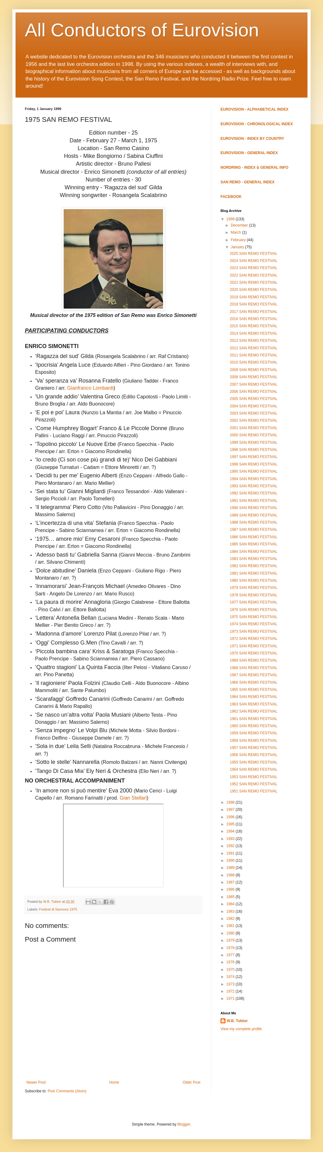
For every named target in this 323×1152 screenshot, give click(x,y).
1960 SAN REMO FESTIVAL (253, 726)
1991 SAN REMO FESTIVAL (253, 500)
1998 (231, 802)
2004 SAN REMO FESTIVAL (253, 406)
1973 (231, 984)
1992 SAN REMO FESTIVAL (253, 493)
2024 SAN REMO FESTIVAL (253, 261)
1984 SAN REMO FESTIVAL (253, 551)
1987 (231, 882)
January (238, 247)
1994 (231, 831)
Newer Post (36, 1082)
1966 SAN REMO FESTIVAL (253, 682)
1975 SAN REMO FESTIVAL (253, 617)
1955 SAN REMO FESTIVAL (253, 762)
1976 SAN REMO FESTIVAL (253, 610)
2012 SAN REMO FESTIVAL (253, 348)
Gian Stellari (133, 798)
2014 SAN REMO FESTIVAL (253, 333)
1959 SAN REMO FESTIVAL (253, 733)
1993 (231, 839)
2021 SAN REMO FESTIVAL (253, 282)
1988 (231, 875)
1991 (231, 853)
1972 (231, 991)
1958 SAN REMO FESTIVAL (253, 740)
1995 (231, 824)
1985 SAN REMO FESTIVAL (253, 544)
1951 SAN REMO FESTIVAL (253, 791)
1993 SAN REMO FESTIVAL (253, 486)
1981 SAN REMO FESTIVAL (253, 573)
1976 (231, 962)
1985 (231, 897)
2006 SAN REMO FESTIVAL (253, 391)
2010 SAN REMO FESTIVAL (253, 362)
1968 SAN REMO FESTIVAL (253, 668)
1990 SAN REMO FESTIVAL (253, 508)
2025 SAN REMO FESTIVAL (253, 253)
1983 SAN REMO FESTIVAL (253, 559)
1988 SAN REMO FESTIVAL (253, 522)
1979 (231, 940)
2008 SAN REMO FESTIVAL (253, 377)
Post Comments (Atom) (67, 1091)
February (239, 240)
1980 (231, 933)
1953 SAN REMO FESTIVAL (253, 777)
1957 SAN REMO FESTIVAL (253, 748)
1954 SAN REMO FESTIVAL (253, 769)
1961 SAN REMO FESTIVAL (253, 719)
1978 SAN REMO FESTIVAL (253, 595)
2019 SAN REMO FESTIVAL (253, 297)
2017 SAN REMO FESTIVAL (253, 312)
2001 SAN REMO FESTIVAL (253, 428)
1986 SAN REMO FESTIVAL (253, 537)
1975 (231, 969)
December (240, 225)
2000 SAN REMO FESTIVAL (253, 435)
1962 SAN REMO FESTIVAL (253, 711)
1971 (231, 998)
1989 (231, 867)
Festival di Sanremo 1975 (58, 909)
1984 (231, 904)
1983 (231, 911)
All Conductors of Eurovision (142, 30)
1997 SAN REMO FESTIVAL (253, 457)
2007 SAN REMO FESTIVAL (253, 384)
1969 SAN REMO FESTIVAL (253, 660)
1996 (231, 817)
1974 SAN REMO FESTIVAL (253, 624)
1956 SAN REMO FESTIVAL (253, 755)
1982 (231, 918)
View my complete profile (241, 1029)
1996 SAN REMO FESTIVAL (253, 464)
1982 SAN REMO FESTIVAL (253, 566)
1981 (231, 926)
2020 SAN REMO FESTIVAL (253, 289)
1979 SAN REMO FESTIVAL (253, 587)
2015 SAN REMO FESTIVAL (253, 326)
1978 (231, 948)
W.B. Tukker (237, 1021)
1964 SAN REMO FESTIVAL (253, 697)
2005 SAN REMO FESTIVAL (253, 399)
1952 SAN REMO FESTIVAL (253, 784)
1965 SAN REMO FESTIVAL (253, 689)
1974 (231, 977)
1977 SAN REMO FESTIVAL (253, 602)
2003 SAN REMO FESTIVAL (253, 413)
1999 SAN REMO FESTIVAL (253, 442)
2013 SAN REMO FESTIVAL (253, 340)
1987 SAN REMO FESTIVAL (253, 529)
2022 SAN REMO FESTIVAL (253, 275)
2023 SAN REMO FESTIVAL (253, 268)
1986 (231, 889)
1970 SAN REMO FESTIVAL (253, 653)
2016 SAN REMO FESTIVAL (253, 319)
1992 (231, 846)
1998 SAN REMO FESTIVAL (253, 449)
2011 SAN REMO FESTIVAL (253, 355)
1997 (231, 809)
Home (114, 1082)
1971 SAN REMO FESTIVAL (253, 646)
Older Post (191, 1082)
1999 (231, 219)
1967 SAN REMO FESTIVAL (253, 675)
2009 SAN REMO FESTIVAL (253, 370)
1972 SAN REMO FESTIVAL (253, 638)
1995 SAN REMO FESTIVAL (253, 471)
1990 (231, 860)
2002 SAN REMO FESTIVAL (253, 420)
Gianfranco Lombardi (90, 388)
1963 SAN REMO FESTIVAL (253, 704)
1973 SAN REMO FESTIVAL (253, 631)
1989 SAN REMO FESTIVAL (253, 515)
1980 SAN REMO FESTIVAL (253, 580)
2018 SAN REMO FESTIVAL (253, 304)
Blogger (183, 1124)
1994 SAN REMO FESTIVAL (253, 479)
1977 (231, 955)
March (236, 232)
